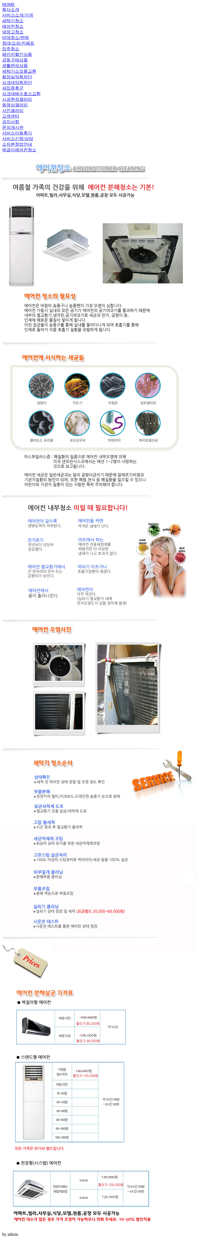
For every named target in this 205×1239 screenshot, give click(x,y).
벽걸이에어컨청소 (19, 150)
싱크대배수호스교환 (21, 93)
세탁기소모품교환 (19, 71)
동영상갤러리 (15, 105)
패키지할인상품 (17, 54)
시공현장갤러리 (17, 99)
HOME (8, 4)
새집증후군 (12, 88)
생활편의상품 (15, 65)
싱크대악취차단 (17, 82)
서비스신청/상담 (17, 138)
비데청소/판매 (15, 37)
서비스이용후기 (17, 133)
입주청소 (10, 49)
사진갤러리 (12, 110)
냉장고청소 (12, 32)
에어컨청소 (12, 26)
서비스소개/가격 (17, 15)
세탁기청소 (12, 20)
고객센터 (10, 116)
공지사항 (10, 122)
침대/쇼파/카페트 (18, 43)
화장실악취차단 (17, 77)
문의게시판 (12, 127)
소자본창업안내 (17, 144)
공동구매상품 (15, 60)
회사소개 (10, 9)
